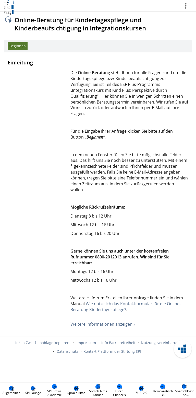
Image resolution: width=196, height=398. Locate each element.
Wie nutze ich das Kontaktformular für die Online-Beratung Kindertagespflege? (125, 306)
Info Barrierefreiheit (118, 342)
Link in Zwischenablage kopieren (41, 342)
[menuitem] (11, 390)
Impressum (86, 342)
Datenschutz (67, 351)
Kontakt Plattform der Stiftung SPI (112, 351)
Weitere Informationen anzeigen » (103, 324)
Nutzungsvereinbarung (161, 342)
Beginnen (17, 45)
